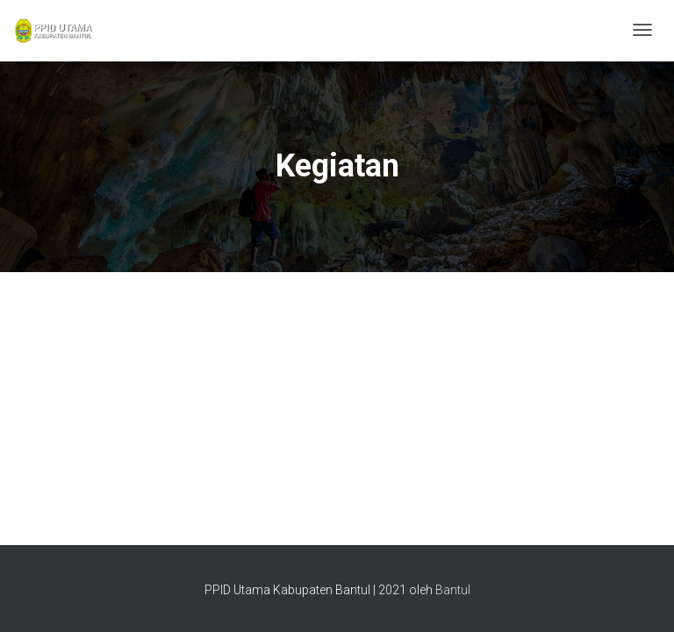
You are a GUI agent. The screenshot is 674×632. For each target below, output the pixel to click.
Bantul (452, 590)
